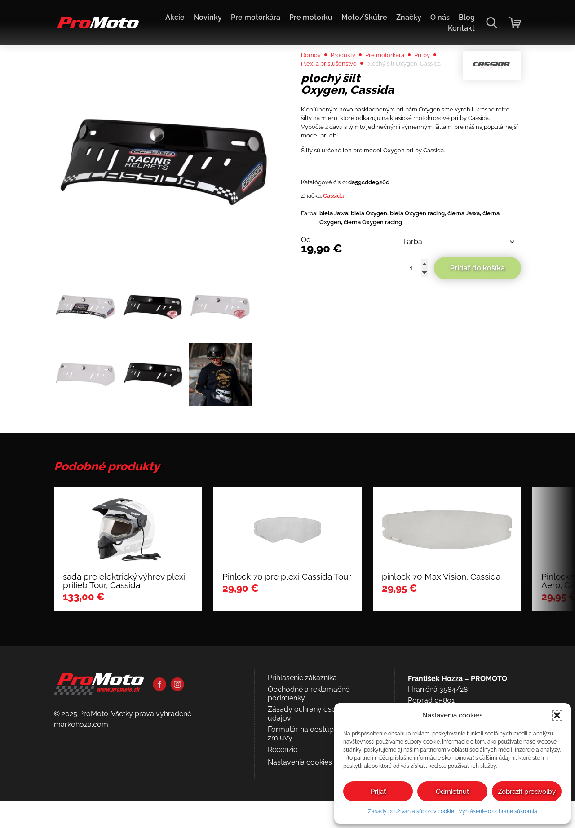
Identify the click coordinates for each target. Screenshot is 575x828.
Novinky (208, 17)
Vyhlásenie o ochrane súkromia (498, 811)
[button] (557, 715)
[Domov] (96, 27)
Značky (408, 17)
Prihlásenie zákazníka (302, 749)
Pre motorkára (255, 17)
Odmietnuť (452, 792)
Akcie (175, 17)
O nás (440, 17)
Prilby (310, 88)
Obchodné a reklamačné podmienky (308, 765)
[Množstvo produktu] (415, 345)
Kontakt (461, 28)
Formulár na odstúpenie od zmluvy (313, 805)
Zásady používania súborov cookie (411, 811)
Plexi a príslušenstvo (363, 88)
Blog (467, 17)
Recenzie (282, 821)
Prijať (378, 792)
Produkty (351, 77)
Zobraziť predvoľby (527, 792)
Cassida (341, 265)
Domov (313, 77)
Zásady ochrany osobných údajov (312, 784)
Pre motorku (310, 17)
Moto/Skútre (364, 17)
